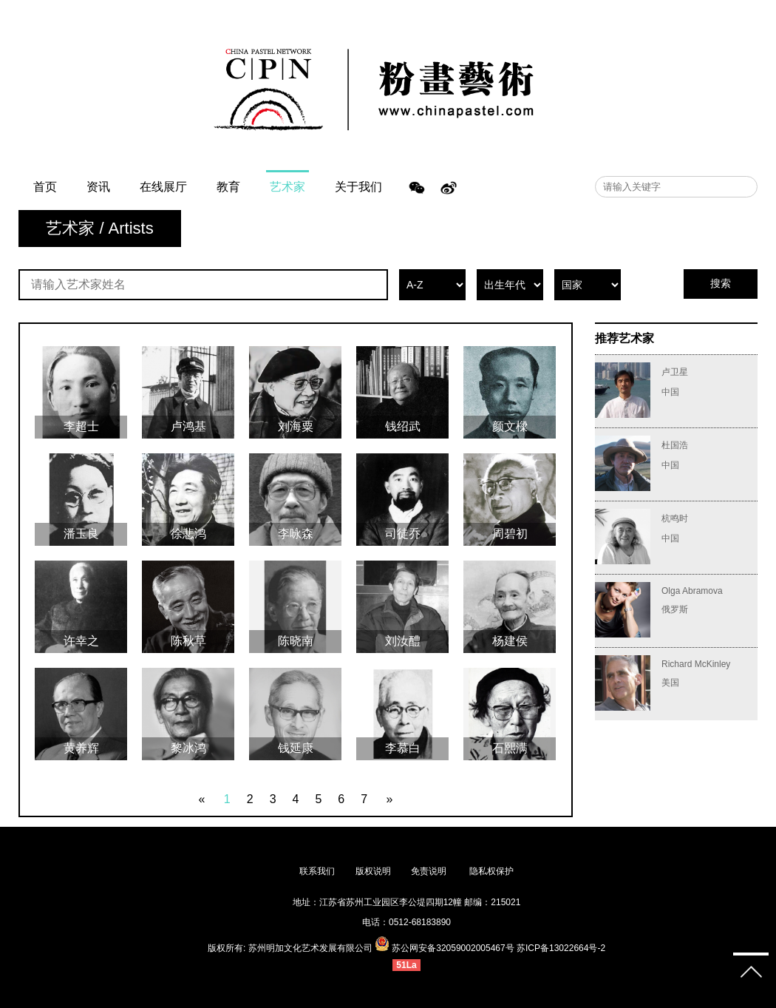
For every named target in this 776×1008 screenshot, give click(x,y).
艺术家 (287, 186)
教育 (228, 186)
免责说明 (430, 871)
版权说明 (373, 871)
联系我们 (317, 871)
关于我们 (358, 186)
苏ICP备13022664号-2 (561, 948)
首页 (45, 186)
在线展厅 (163, 186)
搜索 (720, 283)
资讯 (98, 186)
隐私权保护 (491, 871)
